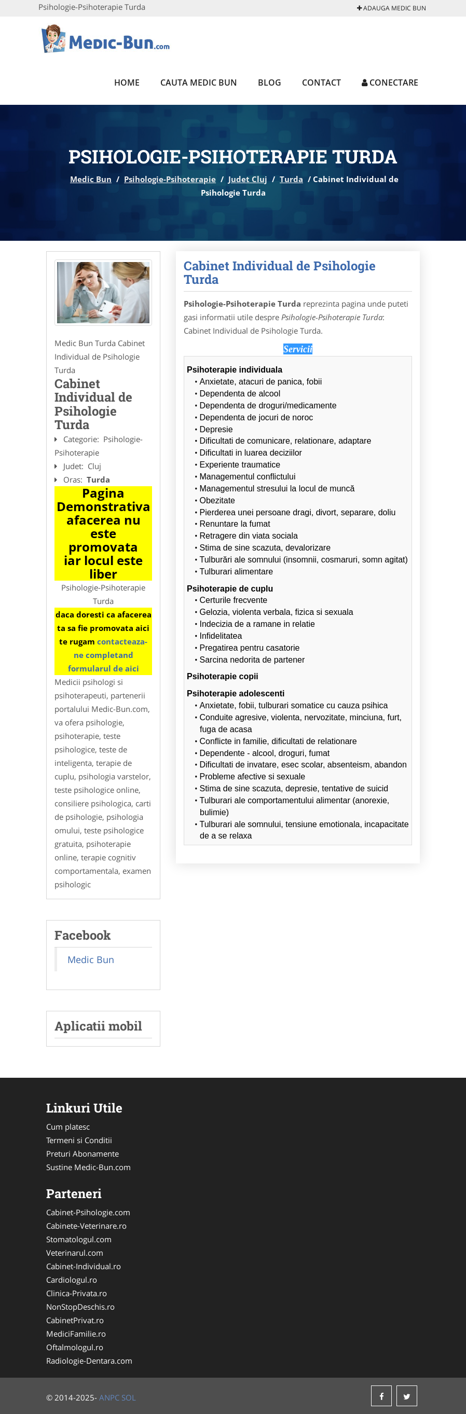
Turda (291, 179)
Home (127, 82)
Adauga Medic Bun (391, 8)
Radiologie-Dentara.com (89, 1360)
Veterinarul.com (74, 1252)
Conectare (390, 82)
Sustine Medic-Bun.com (88, 1167)
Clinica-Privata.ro (76, 1293)
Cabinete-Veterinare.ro (86, 1225)
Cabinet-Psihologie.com (88, 1212)
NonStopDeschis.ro (80, 1306)
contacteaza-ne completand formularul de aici (108, 655)
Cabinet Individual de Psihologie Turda (280, 272)
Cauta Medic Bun (198, 82)
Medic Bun (91, 179)
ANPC (109, 1397)
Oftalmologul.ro (74, 1347)
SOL (128, 1397)
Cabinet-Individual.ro (83, 1266)
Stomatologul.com (79, 1239)
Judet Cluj (247, 179)
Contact (321, 82)
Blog (269, 82)
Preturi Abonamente (82, 1153)
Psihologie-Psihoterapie (170, 179)
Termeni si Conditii (79, 1140)
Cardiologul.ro (71, 1279)
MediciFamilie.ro (76, 1333)
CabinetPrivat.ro (75, 1320)
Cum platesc (68, 1126)
